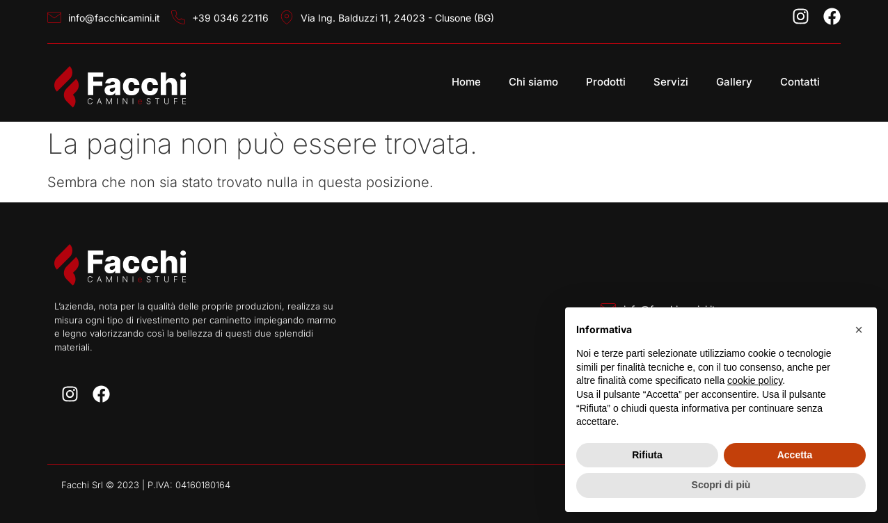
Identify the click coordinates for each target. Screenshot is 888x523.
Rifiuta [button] (647, 454)
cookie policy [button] (754, 380)
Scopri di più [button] (721, 484)
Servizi (670, 81)
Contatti (800, 81)
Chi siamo (533, 81)
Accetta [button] (795, 454)
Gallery (734, 81)
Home (466, 81)
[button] (859, 330)
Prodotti (606, 81)
